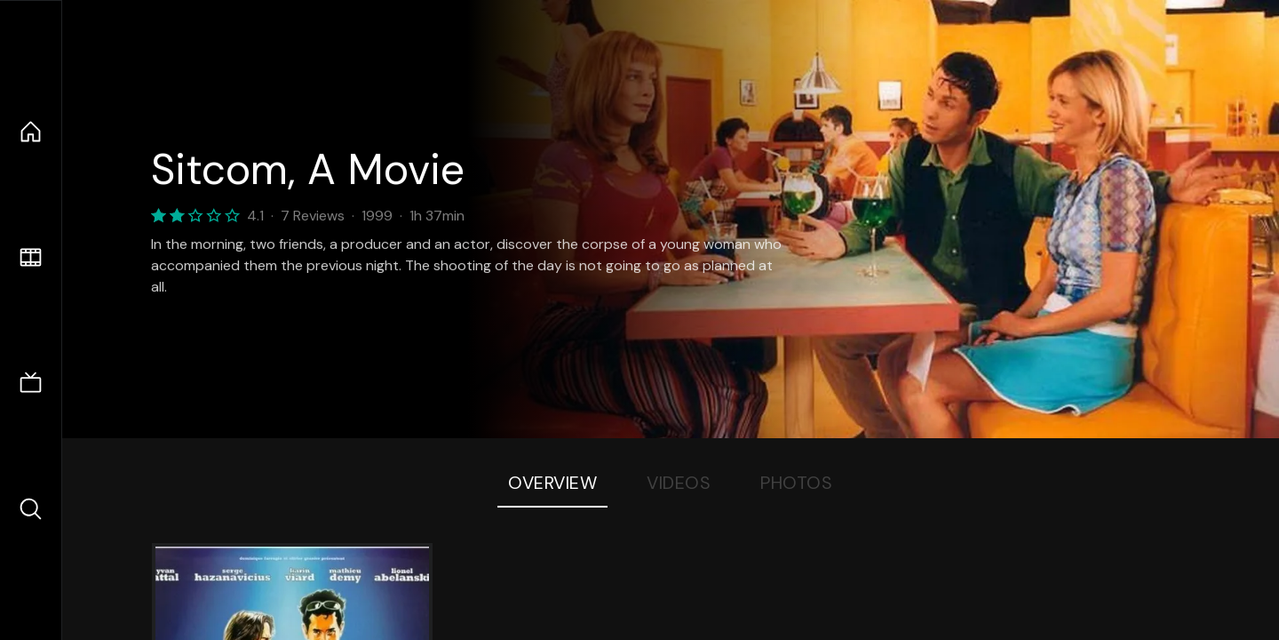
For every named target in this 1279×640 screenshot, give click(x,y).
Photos (796, 482)
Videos (679, 482)
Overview (552, 482)
